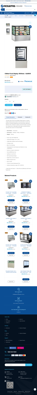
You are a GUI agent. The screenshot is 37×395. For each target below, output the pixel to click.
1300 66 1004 (28, 0)
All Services (8, 328)
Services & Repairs (23, 328)
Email (21, 376)
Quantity (6, 99)
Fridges (16, 15)
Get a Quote (35, 5)
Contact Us (18, 312)
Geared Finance (22, 340)
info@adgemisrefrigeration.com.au (18, 294)
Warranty (15, 391)
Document (20, 117)
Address (8, 371)
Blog (6, 335)
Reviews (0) (27, 117)
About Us (21, 319)
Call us (8, 376)
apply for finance (27, 89)
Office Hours (22, 371)
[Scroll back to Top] (35, 389)
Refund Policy (27, 391)
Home (7, 319)
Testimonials (8, 342)
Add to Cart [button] (11, 200)
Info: (6, 109)
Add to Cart (9, 105)
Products (11, 15)
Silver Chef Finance (9, 340)
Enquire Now (17, 105)
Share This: (7, 113)
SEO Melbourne (18, 393)
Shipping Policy (21, 391)
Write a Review (12, 75)
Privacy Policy (9, 391)
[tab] (10, 117)
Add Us (8, 380)
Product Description (10, 117)
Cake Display (21, 15)
